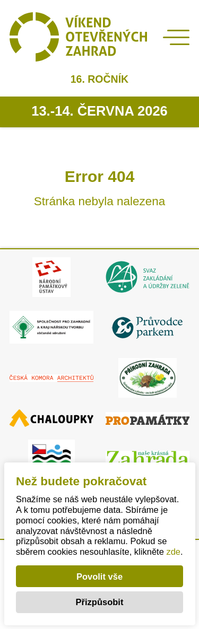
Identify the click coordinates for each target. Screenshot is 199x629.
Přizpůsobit (100, 602)
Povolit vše (99, 576)
